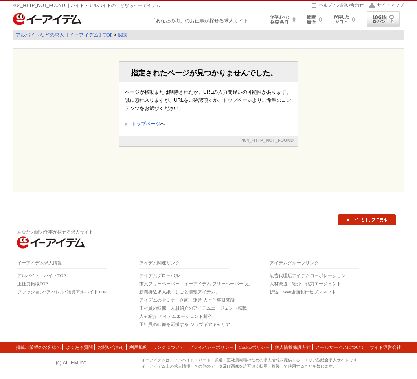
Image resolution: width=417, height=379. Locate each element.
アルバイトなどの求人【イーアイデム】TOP (63, 35)
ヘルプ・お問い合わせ (341, 4)
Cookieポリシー (254, 347)
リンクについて (168, 347)
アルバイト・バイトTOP (41, 275)
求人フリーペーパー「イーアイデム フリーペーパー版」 (195, 283)
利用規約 (138, 347)
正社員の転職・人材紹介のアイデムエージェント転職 (193, 308)
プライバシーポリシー (211, 347)
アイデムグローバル (159, 275)
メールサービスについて (341, 347)
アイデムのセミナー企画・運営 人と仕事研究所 (187, 299)
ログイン (383, 19)
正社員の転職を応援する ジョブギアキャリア (184, 324)
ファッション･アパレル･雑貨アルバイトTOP (62, 291)
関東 (123, 35)
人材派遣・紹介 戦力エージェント (305, 283)
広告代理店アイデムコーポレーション (308, 275)
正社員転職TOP (32, 283)
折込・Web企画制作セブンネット (303, 291)
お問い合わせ (111, 347)
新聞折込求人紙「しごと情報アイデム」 (179, 291)
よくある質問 (79, 347)
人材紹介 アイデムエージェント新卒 (175, 316)
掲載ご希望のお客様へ (38, 347)
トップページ (145, 124)
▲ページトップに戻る (367, 219)
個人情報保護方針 (293, 347)
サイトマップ (390, 4)
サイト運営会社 (385, 347)
